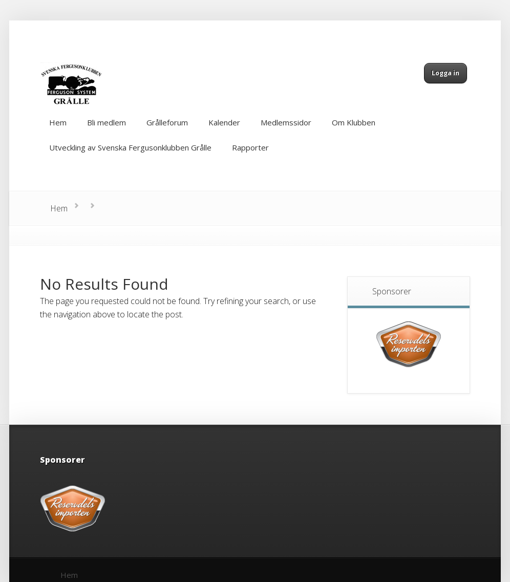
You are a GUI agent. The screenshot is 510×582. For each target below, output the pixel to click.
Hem (59, 208)
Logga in (445, 73)
